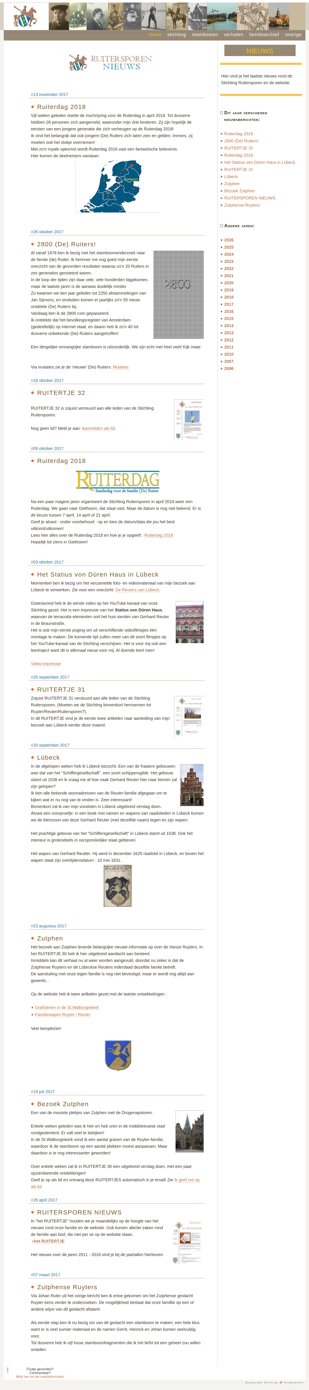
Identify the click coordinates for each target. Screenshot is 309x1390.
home (155, 34)
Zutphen (232, 183)
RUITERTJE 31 (238, 169)
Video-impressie (46, 663)
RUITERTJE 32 (238, 148)
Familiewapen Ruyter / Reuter (63, 1014)
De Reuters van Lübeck (137, 589)
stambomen (205, 34)
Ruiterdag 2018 (158, 535)
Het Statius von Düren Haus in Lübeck (259, 162)
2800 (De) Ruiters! (241, 141)
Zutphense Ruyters (242, 205)
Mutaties (121, 367)
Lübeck (231, 176)
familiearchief (264, 34)
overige (293, 34)
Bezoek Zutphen (239, 191)
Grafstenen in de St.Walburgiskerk (67, 1007)
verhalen (233, 34)
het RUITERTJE (49, 1241)
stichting (176, 34)
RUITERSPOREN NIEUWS (249, 198)
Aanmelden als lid (98, 428)
